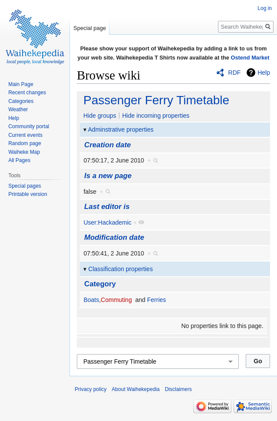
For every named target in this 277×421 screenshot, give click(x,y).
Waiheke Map (24, 152)
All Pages (19, 160)
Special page (89, 28)
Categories (20, 101)
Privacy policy (90, 389)
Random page (24, 143)
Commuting (116, 299)
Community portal (28, 126)
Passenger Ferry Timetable (156, 100)
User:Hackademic (107, 222)
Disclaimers (178, 389)
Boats (91, 299)
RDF (234, 72)
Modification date (114, 237)
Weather (18, 109)
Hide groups (99, 115)
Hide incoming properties (155, 115)
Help (263, 72)
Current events (25, 135)
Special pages (24, 186)
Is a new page (108, 176)
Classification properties (120, 268)
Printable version (27, 194)
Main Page (20, 84)
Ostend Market (250, 57)
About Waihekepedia (135, 389)
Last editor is (106, 206)
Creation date (107, 145)
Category (100, 284)
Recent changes (27, 93)
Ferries (156, 299)
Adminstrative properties (121, 129)
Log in (264, 8)
